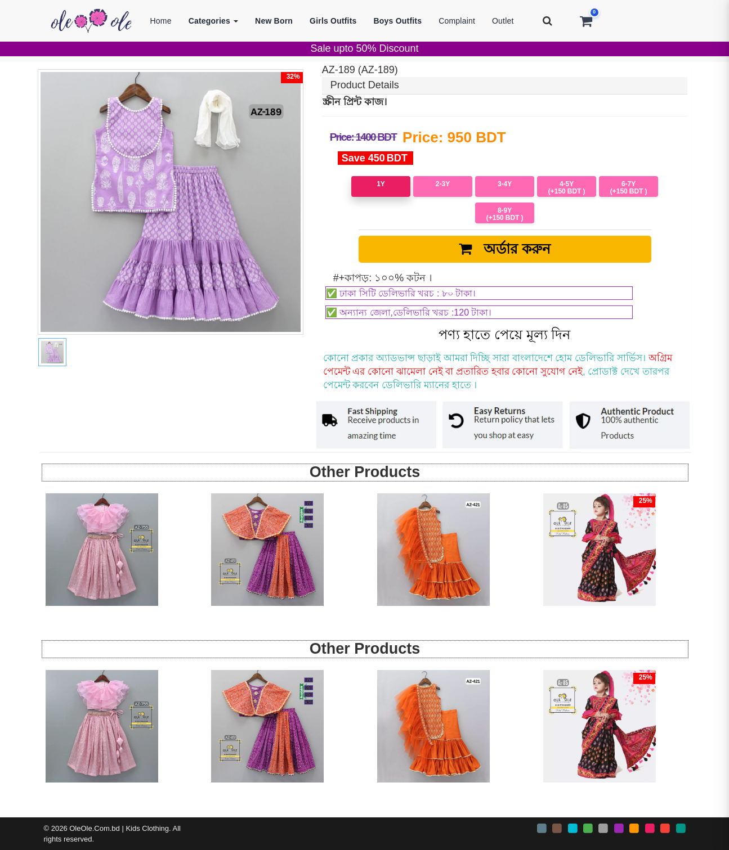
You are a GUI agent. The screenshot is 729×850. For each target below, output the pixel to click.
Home (161, 20)
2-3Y (443, 184)
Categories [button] (213, 20)
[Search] (547, 20)
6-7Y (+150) (628, 187)
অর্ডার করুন (505, 249)
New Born (274, 20)
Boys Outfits (398, 20)
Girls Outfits (333, 20)
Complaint (457, 20)
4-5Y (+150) (566, 187)
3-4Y (505, 184)
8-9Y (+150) (505, 214)
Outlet (503, 20)
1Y (381, 184)
